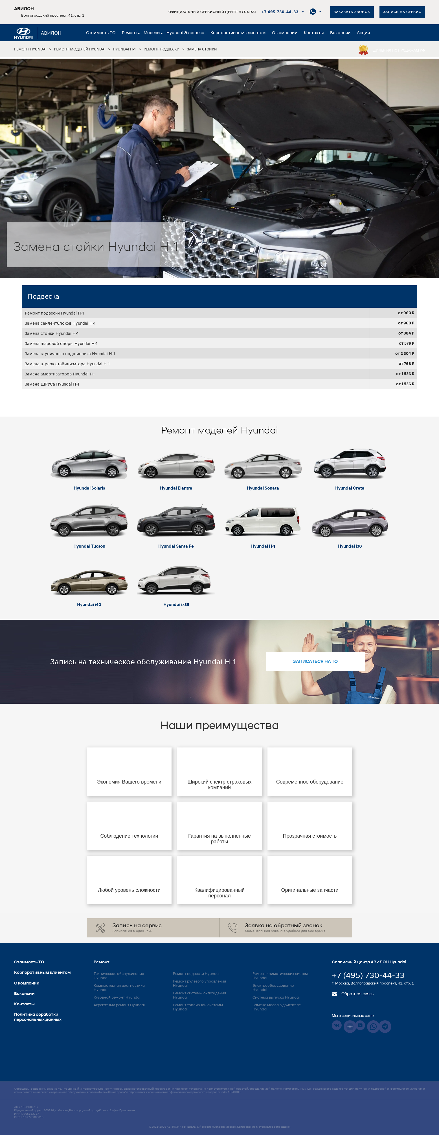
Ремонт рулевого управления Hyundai (199, 984)
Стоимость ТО (100, 33)
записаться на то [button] (315, 662)
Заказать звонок (352, 12)
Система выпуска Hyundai (276, 997)
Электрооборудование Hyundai (273, 988)
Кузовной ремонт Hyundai (117, 997)
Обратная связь (353, 994)
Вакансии (340, 33)
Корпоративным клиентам (237, 33)
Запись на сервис (402, 12)
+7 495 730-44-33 (280, 12)
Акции (363, 33)
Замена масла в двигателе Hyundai (277, 1007)
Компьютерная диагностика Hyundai (119, 988)
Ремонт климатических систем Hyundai (280, 976)
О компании (284, 33)
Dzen (350, 1026)
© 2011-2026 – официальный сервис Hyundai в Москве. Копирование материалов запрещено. (219, 1127)
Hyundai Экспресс (185, 33)
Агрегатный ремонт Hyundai (119, 1005)
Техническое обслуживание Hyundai (119, 976)
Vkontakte (337, 1025)
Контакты (314, 33)
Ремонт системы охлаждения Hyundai (199, 995)
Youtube (360, 1025)
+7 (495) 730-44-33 (368, 976)
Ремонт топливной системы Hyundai (198, 1007)
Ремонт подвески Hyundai (196, 974)
